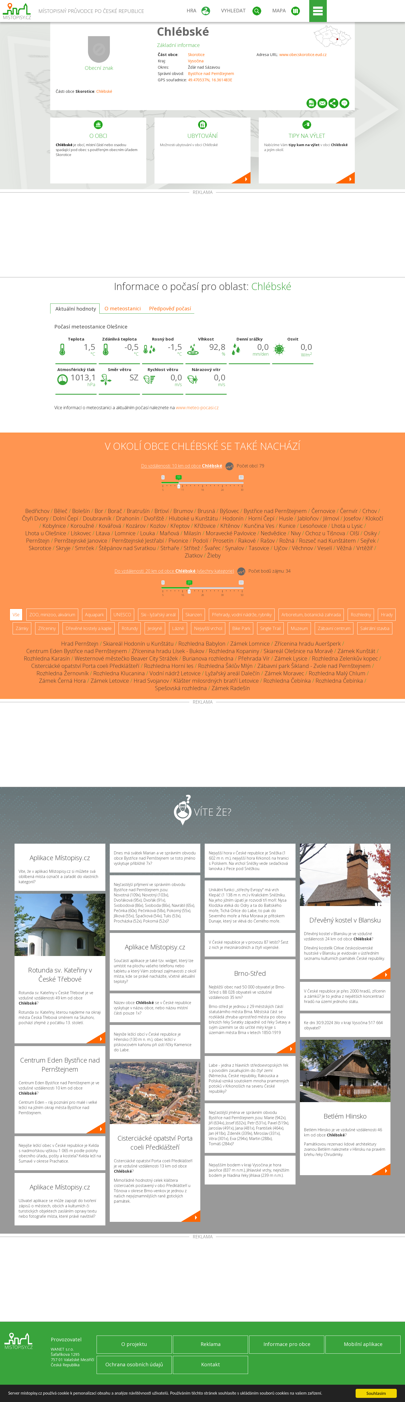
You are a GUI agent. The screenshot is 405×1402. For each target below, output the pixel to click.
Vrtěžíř (364, 548)
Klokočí (374, 518)
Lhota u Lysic (347, 525)
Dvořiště (154, 518)
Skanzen (193, 615)
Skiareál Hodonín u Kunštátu (138, 643)
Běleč (61, 511)
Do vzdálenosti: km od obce (181, 466)
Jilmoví (331, 518)
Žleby (214, 555)
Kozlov (158, 525)
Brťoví (161, 511)
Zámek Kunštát (356, 651)
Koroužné (82, 525)
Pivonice (178, 540)
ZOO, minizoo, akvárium (52, 615)
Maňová (169, 533)
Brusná (206, 511)
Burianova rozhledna (208, 658)
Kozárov (135, 525)
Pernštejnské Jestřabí (138, 540)
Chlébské (183, 31)
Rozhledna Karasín (47, 658)
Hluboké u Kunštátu (193, 518)
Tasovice (259, 548)
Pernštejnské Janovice (80, 540)
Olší (354, 533)
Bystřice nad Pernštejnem (211, 73)
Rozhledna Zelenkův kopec (345, 658)
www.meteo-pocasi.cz (197, 408)
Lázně (178, 628)
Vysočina (196, 60)
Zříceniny (47, 628)
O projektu (134, 1344)
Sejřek (368, 540)
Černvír (349, 511)
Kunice (287, 525)
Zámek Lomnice (250, 643)
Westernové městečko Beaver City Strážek (126, 658)
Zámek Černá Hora (62, 680)
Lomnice (125, 533)
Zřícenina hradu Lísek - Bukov (168, 651)
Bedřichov (37, 511)
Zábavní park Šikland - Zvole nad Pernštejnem (314, 666)
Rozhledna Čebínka (287, 680)
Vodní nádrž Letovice (175, 673)
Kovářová (110, 525)
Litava (103, 533)
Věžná (344, 548)
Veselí (324, 548)
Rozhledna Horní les (168, 666)
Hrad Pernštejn (80, 643)
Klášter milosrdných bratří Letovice (216, 680)
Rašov (267, 540)
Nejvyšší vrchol (208, 628)
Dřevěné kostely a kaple (89, 628)
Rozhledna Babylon (202, 643)
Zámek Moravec (284, 673)
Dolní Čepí (65, 518)
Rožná (286, 540)
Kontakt (210, 1364)
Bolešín (81, 511)
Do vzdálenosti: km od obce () (174, 571)
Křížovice (205, 525)
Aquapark (94, 615)
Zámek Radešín (231, 688)
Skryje (63, 548)
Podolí (200, 540)
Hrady (387, 615)
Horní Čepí (261, 518)
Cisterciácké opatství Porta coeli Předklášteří (85, 666)
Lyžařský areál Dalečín (232, 673)
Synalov (234, 548)
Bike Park (241, 628)
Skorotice (196, 54)
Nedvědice (273, 533)
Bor (99, 511)
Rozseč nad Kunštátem (327, 540)
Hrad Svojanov (151, 680)
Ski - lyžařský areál (158, 615)
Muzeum (299, 628)
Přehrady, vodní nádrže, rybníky (242, 615)
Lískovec (81, 533)
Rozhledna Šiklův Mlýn (225, 666)
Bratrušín (138, 511)
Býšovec (229, 511)
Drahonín (127, 518)
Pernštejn (38, 540)
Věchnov (302, 548)
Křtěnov (230, 525)
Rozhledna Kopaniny (234, 651)
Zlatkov (194, 555)
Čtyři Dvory (35, 518)
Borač (115, 511)
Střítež (192, 548)
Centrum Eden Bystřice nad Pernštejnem (76, 651)
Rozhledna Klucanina (119, 673)
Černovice (323, 511)
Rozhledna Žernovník (62, 673)
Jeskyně (155, 628)
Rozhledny (361, 615)
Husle (286, 518)
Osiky (370, 533)
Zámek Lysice (290, 658)
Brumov (183, 511)
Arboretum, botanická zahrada (311, 615)
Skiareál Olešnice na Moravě (298, 651)
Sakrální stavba (374, 628)
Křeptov (180, 525)
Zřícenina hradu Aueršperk (307, 643)
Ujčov (280, 548)
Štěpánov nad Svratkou (127, 548)
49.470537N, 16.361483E (210, 79)
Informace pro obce (286, 1344)
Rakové (247, 540)
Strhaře (170, 548)
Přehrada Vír (254, 658)
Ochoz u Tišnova (325, 533)
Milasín (192, 533)
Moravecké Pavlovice (231, 533)
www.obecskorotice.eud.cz (303, 54)
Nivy (296, 533)
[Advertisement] (202, 235)
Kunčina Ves (259, 525)
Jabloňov (308, 518)
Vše (16, 615)
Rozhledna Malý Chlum (337, 673)
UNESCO (122, 615)
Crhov (369, 511)
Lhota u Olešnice (45, 533)
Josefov (352, 518)
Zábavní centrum (334, 628)
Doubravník (97, 518)
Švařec (212, 548)
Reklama (211, 1344)
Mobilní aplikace (363, 1344)
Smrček (84, 548)
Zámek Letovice (110, 680)
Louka (147, 533)
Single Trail (270, 628)
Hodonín (233, 518)
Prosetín (223, 540)
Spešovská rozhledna (181, 688)
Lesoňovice (313, 525)
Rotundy (130, 628)
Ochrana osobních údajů (134, 1364)
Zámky (22, 628)
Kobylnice (54, 525)
